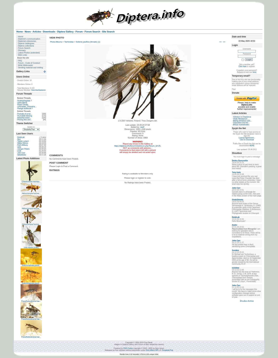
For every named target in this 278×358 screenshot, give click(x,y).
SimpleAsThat (167, 350)
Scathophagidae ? (24, 101)
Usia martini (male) (31, 247)
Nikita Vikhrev (22, 143)
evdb (19, 151)
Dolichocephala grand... (31, 265)
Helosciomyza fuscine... (31, 193)
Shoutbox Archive (247, 301)
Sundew (235, 250)
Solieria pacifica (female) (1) (88, 42)
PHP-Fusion (128, 348)
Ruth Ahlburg (22, 145)
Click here (242, 66)
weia (19, 147)
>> (224, 42)
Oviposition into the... (241, 123)
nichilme (235, 268)
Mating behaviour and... (242, 121)
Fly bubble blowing (24, 116)
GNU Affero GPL (152, 350)
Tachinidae (69, 42)
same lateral (22, 103)
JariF (142, 127)
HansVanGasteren (38, 90)
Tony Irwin (236, 172)
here (254, 72)
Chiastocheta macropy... (31, 182)
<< (220, 42)
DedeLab (21, 137)
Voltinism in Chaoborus (242, 117)
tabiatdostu (21, 155)
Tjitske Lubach (23, 141)
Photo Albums (56, 42)
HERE (251, 146)
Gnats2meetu (237, 200)
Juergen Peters (23, 149)
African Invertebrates (241, 125)
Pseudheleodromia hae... (31, 301)
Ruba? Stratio (22, 105)
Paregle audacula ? (25, 109)
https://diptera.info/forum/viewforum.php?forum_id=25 (137, 146)
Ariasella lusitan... (24, 118)
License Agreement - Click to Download (247, 139)
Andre (234, 225)
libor (19, 139)
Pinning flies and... (24, 120)
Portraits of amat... (24, 114)
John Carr (21, 153)
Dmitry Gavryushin (240, 161)
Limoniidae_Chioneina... (26, 107)
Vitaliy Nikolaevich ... (241, 119)
